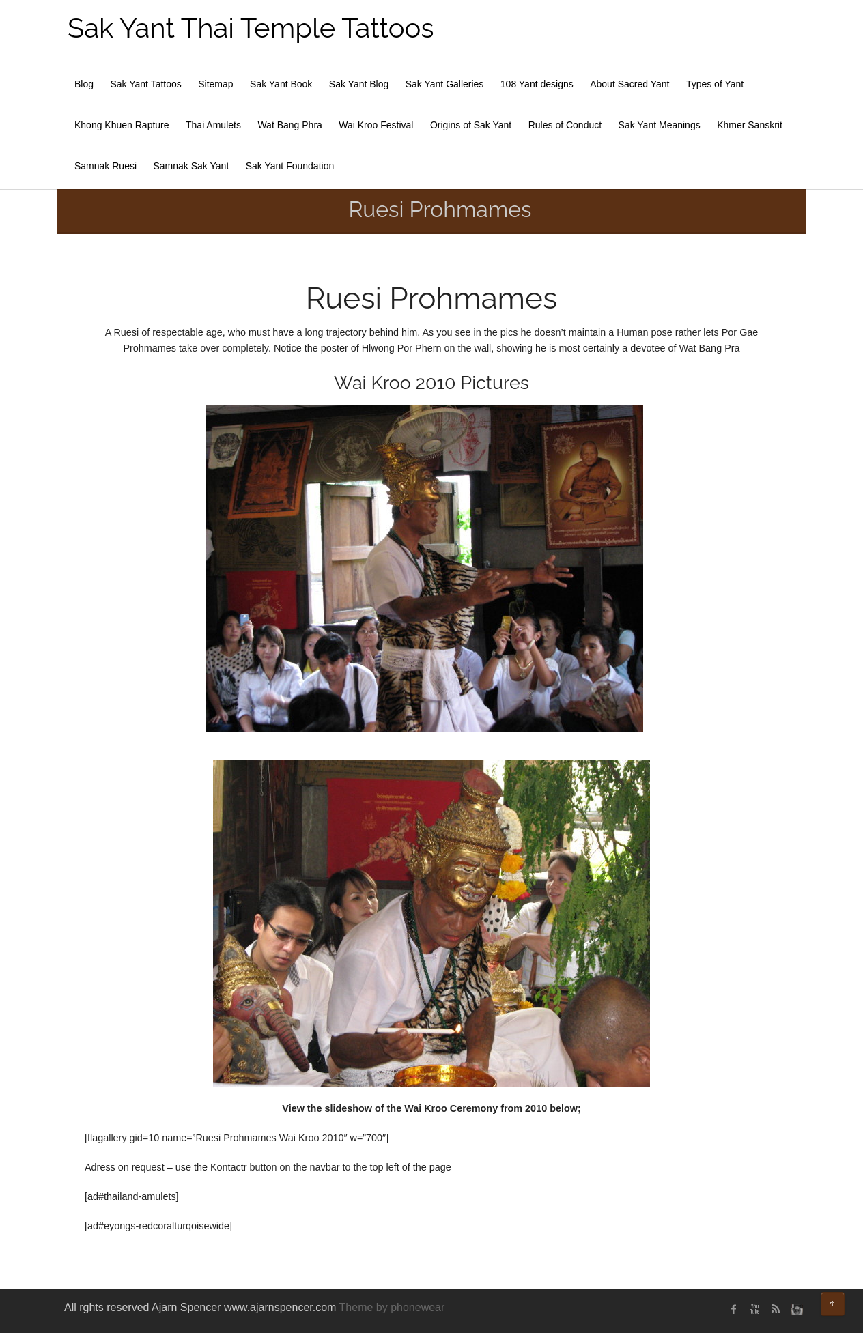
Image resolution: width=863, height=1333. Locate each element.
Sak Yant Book (281, 83)
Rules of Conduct (565, 124)
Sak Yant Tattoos (145, 83)
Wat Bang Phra (289, 124)
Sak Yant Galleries (445, 83)
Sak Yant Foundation (290, 165)
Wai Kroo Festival (376, 124)
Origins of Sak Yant (470, 124)
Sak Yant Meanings (660, 124)
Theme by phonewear (392, 1307)
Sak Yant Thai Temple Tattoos (251, 28)
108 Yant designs (537, 83)
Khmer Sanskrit (749, 124)
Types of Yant (715, 83)
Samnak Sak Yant (191, 165)
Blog (84, 83)
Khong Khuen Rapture (121, 124)
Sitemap (215, 83)
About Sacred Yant (629, 83)
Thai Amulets (213, 124)
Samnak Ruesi (105, 165)
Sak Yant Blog (358, 83)
